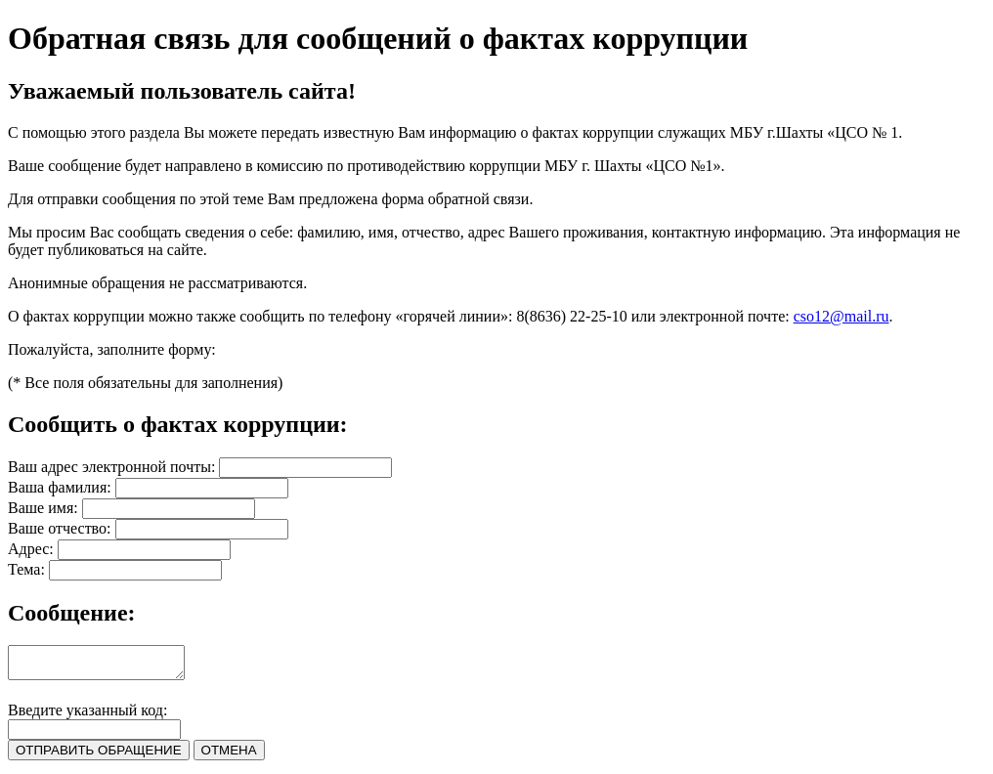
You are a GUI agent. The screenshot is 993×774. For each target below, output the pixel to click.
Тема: (26, 569)
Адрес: (31, 548)
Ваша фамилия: (59, 487)
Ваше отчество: (59, 528)
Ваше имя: (43, 507)
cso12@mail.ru (841, 316)
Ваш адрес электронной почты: (111, 466)
